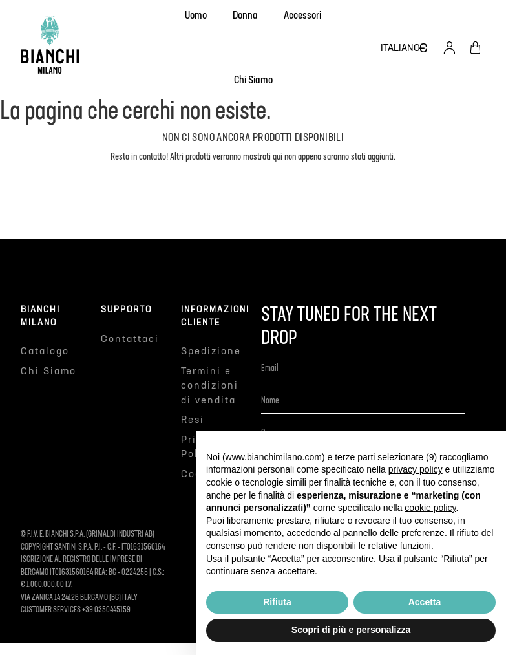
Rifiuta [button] (277, 602)
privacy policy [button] (415, 469)
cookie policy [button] (430, 507)
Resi (192, 420)
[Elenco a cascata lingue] (400, 48)
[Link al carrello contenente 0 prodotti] (475, 48)
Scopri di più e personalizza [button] (350, 630)
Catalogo (45, 351)
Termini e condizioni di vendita (209, 386)
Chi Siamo (48, 371)
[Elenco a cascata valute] (423, 48)
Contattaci (130, 339)
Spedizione (211, 351)
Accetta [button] (424, 602)
